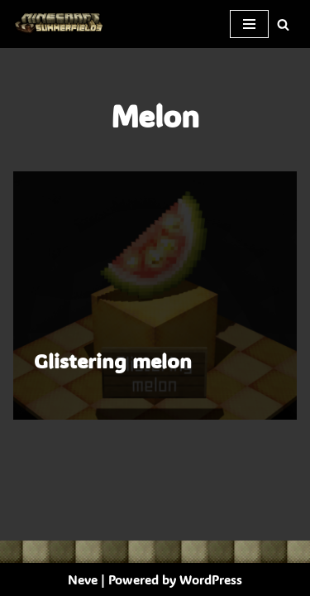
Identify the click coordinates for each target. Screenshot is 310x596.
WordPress (210, 579)
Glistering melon (113, 360)
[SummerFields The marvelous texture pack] (62, 24)
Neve (83, 579)
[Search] (283, 24)
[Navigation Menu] (249, 24)
